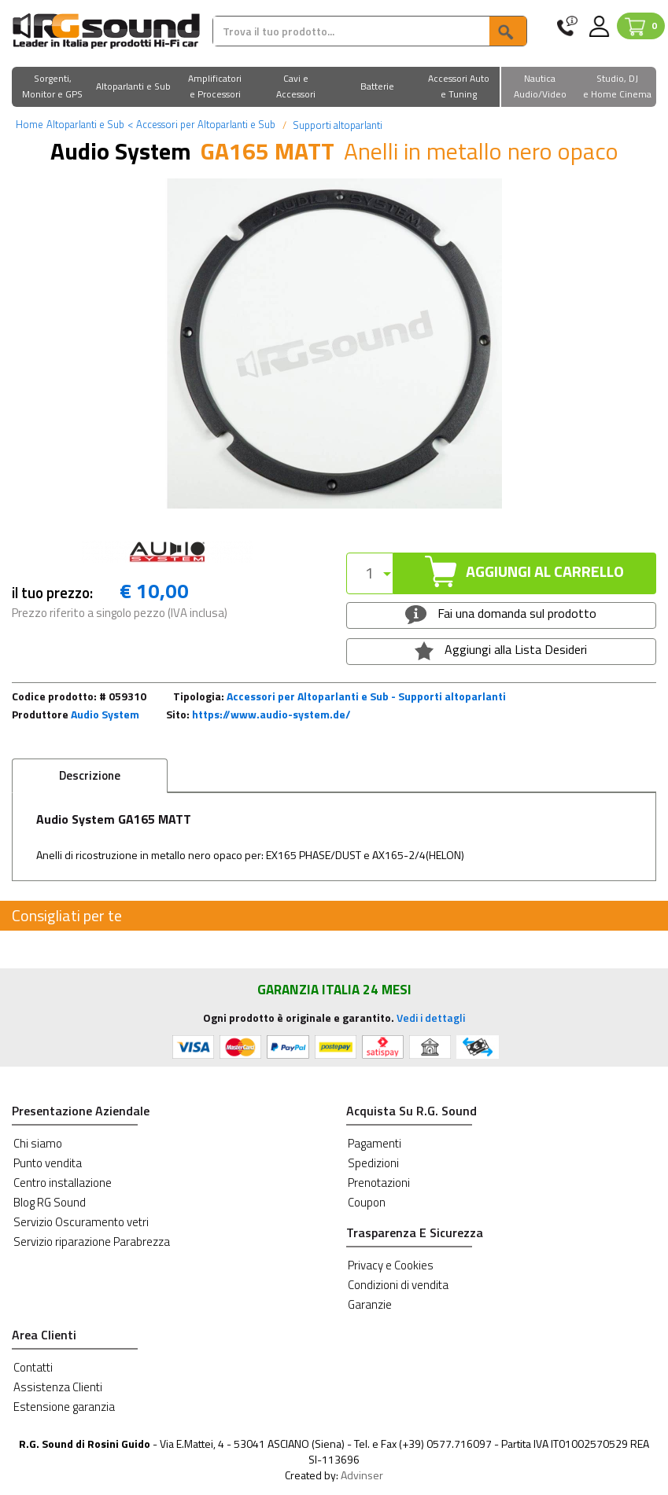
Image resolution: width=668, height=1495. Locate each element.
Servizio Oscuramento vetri (81, 1222)
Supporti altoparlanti (336, 125)
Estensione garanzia (64, 1407)
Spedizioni (373, 1163)
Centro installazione (62, 1183)
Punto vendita (47, 1163)
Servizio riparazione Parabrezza (91, 1241)
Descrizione (89, 775)
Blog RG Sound (49, 1202)
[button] (52, 87)
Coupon (367, 1202)
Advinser (362, 1475)
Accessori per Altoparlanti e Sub (201, 124)
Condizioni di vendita (398, 1285)
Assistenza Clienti (57, 1387)
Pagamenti (374, 1143)
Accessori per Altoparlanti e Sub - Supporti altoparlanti (366, 696)
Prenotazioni (379, 1183)
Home (29, 124)
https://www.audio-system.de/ (271, 714)
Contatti (33, 1367)
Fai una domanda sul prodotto (500, 614)
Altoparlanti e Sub (85, 124)
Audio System (105, 714)
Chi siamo (37, 1143)
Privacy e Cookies (391, 1265)
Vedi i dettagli (431, 1017)
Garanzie (370, 1304)
